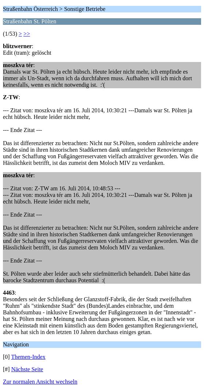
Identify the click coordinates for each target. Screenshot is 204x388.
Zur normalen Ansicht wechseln (40, 382)
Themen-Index (28, 357)
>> (26, 34)
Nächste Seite (27, 369)
